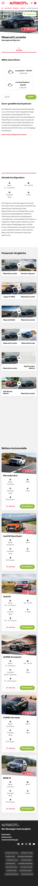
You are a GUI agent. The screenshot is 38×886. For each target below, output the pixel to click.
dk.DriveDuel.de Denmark (11, 874)
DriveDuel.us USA (10, 856)
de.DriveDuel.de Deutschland (25, 856)
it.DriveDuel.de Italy (11, 870)
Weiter (31, 97)
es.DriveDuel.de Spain (26, 860)
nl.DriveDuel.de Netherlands (25, 863)
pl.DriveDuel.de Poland (11, 867)
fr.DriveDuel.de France (12, 860)
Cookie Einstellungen (10, 840)
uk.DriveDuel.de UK (10, 863)
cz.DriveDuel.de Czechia (26, 867)
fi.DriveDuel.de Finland (27, 874)
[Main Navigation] (3, 3)
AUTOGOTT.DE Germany (11, 853)
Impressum (6, 834)
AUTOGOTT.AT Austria (27, 853)
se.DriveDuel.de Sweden (26, 870)
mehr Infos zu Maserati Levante (14, 134)
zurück (7, 97)
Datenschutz (7, 837)
